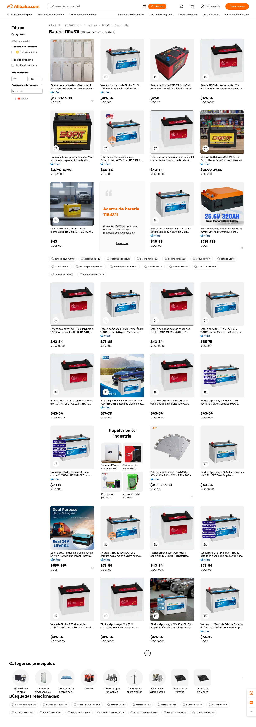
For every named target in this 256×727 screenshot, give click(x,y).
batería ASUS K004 (79, 712)
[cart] (193, 7)
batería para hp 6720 (24, 704)
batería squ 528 (90, 258)
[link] (251, 693)
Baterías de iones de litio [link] (115, 25)
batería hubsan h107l (92, 274)
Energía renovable (72, 25)
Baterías (92, 25)
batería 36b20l (153, 266)
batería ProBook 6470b (87, 704)
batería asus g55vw (118, 258)
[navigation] (27, 339)
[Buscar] (157, 6)
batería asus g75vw (62, 258)
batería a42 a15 (166, 704)
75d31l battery (201, 258)
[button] (145, 6)
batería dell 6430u (175, 712)
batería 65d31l (226, 258)
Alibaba (53, 25)
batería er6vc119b (22, 712)
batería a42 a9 (116, 704)
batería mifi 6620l (147, 258)
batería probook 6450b (110, 712)
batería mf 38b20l (205, 266)
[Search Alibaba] (95, 6)
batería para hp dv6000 (89, 266)
